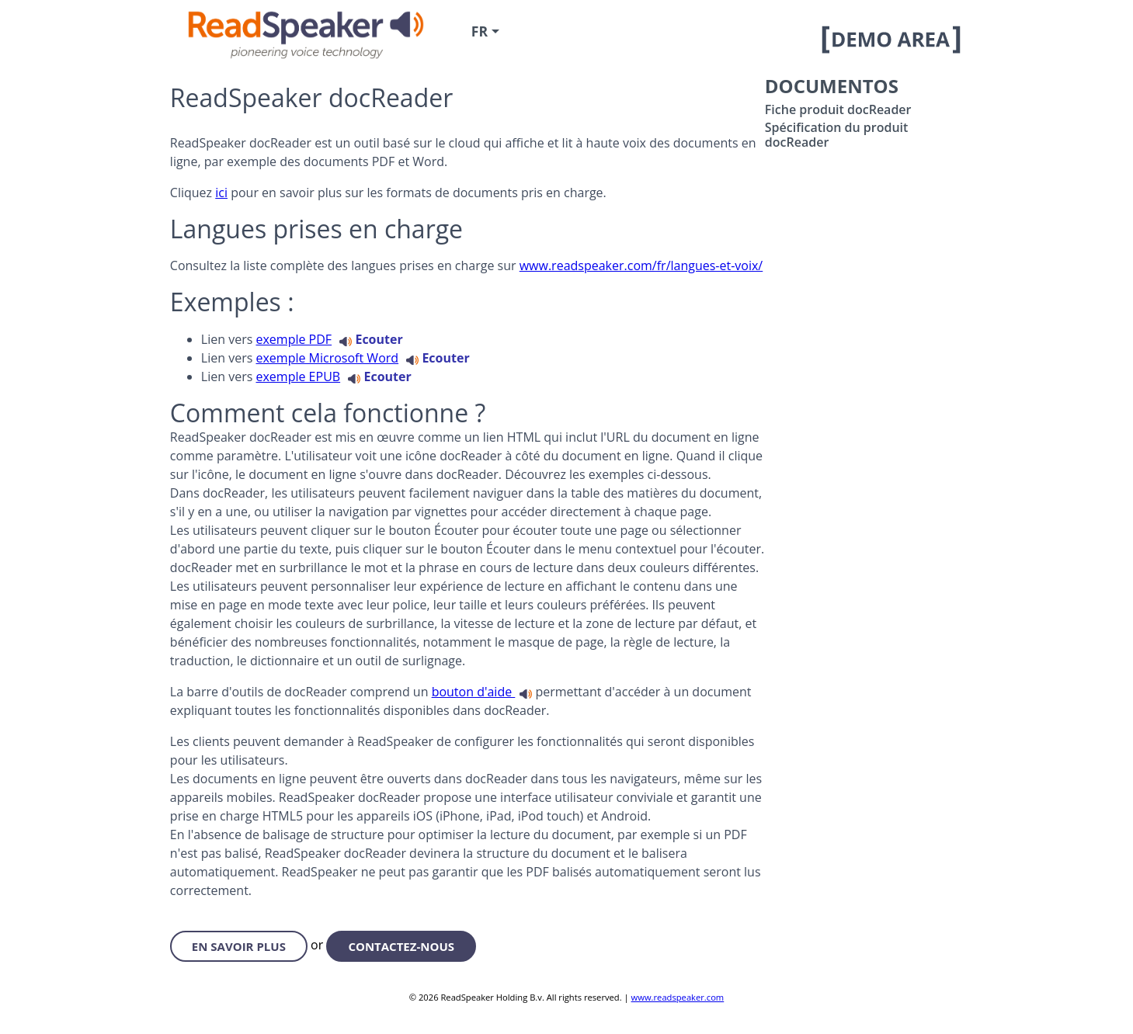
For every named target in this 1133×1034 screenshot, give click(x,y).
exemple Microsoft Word (326, 357)
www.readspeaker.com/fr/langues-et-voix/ (641, 265)
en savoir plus (239, 946)
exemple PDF (293, 339)
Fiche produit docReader (838, 109)
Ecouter (370, 339)
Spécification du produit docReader (837, 134)
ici (221, 192)
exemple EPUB (297, 376)
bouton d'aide (474, 691)
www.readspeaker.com (678, 997)
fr (479, 31)
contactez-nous (401, 946)
